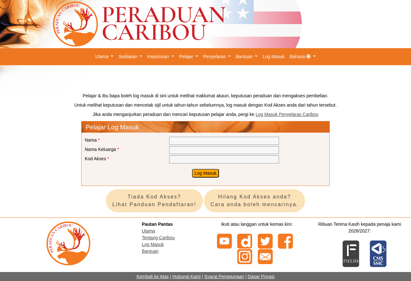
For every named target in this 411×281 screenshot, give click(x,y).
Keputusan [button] (158, 56)
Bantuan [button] (245, 56)
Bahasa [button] (301, 56)
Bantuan (150, 251)
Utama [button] (102, 56)
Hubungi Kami (186, 276)
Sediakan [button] (128, 56)
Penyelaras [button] (215, 56)
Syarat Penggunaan (224, 276)
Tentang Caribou (158, 237)
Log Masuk (273, 56)
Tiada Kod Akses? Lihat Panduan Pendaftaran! (154, 200)
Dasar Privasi (261, 276)
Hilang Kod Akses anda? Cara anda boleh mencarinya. (254, 200)
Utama (148, 230)
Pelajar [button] (186, 56)
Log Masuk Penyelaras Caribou (287, 114)
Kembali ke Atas (152, 276)
